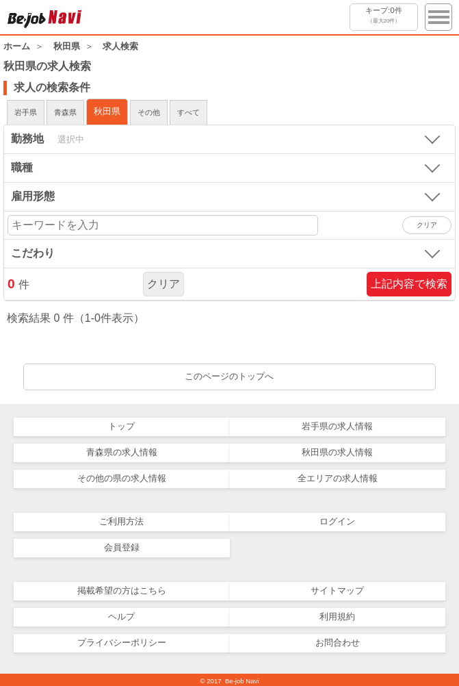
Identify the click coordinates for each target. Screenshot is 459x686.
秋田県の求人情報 (337, 452)
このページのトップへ (229, 376)
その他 (148, 112)
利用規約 (337, 616)
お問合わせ (337, 642)
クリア (163, 284)
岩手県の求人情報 (337, 426)
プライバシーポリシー (121, 642)
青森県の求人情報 (121, 452)
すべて (188, 112)
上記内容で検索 (409, 284)
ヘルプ (121, 616)
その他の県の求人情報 (121, 478)
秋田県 (107, 111)
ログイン (337, 521)
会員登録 (122, 547)
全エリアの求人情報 (338, 478)
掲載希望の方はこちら (121, 590)
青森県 (65, 112)
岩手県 (25, 112)
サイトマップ (337, 590)
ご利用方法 (121, 521)
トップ (121, 426)
